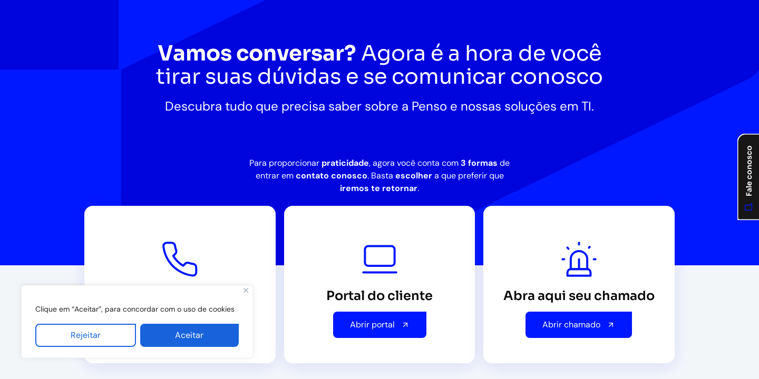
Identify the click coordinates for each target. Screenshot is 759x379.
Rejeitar (86, 335)
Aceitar (189, 335)
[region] (137, 321)
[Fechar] (246, 290)
